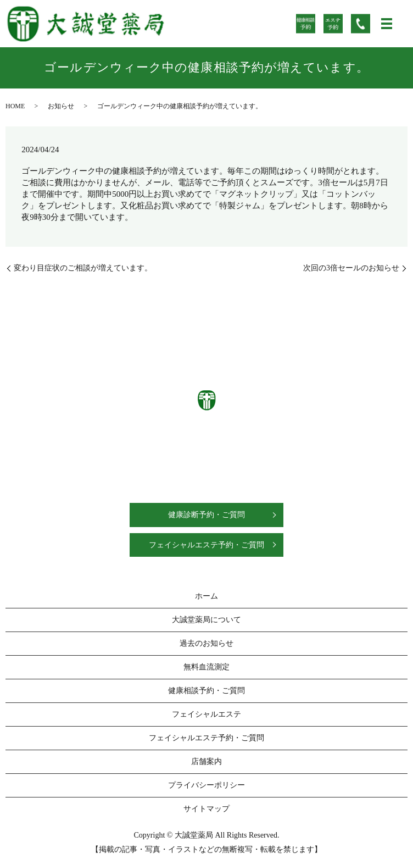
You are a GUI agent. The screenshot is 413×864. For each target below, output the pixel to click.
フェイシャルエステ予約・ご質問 (206, 545)
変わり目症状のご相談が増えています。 (83, 268)
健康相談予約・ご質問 (206, 690)
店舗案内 (206, 761)
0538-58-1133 (219, 446)
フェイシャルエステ (206, 714)
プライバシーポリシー (206, 785)
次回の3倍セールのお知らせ (351, 268)
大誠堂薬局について (206, 620)
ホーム (206, 596)
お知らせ (61, 106)
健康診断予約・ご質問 (206, 515)
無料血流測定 (206, 667)
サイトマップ (206, 809)
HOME (15, 106)
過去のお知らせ (206, 643)
